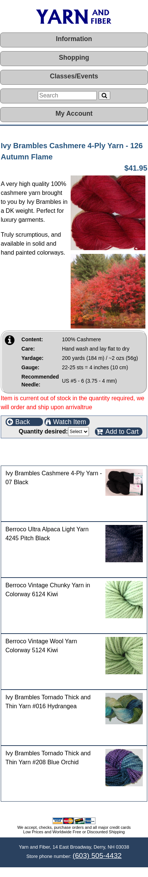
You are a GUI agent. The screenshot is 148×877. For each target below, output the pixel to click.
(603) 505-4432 (97, 855)
